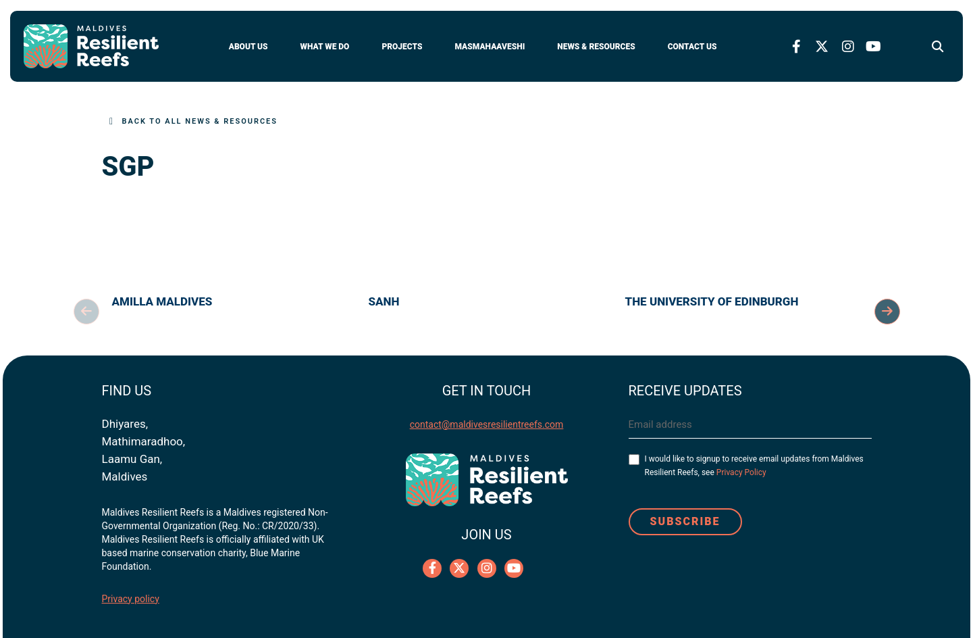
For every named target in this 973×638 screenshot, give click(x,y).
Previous (86, 311)
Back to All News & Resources (200, 121)
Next (887, 311)
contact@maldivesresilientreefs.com (487, 424)
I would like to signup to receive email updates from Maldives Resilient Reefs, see (754, 465)
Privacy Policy (741, 472)
